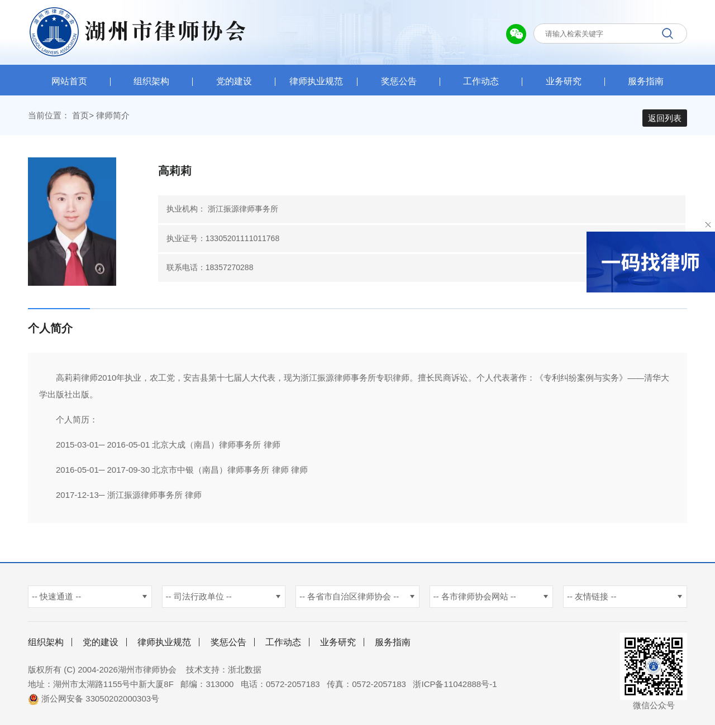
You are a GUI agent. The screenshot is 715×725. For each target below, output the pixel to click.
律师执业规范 (316, 81)
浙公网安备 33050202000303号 (93, 701)
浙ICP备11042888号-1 (455, 687)
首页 (80, 118)
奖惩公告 (399, 81)
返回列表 (664, 118)
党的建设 (234, 81)
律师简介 (113, 118)
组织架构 (151, 81)
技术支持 (203, 672)
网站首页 (69, 81)
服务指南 (646, 81)
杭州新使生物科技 (301, 672)
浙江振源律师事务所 (243, 211)
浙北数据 (244, 672)
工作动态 (481, 81)
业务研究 (563, 81)
